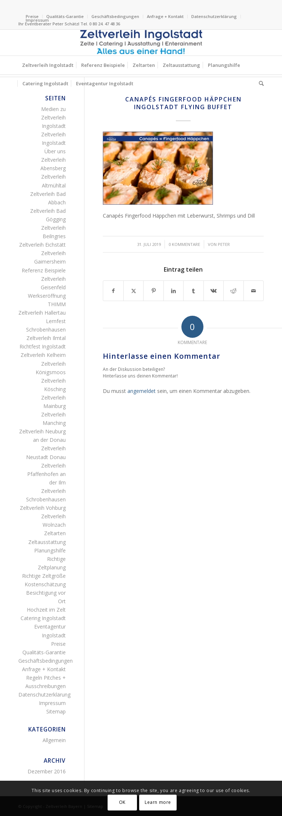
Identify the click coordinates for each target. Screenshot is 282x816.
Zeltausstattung (47, 541)
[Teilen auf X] (133, 291)
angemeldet (141, 390)
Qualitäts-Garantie (65, 16)
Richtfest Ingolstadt (42, 346)
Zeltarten (55, 533)
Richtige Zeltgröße (44, 575)
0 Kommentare (184, 244)
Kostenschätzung (45, 584)
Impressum (37, 20)
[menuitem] (65, 16)
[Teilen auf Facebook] (113, 291)
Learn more (158, 802)
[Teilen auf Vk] (213, 291)
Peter (224, 244)
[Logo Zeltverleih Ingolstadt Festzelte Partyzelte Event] (141, 43)
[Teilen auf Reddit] (233, 291)
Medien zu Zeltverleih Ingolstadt (53, 117)
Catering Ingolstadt (43, 618)
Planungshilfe (50, 550)
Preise (58, 643)
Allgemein (54, 740)
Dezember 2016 (47, 771)
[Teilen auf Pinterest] (153, 291)
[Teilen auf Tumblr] (193, 291)
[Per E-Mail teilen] (253, 291)
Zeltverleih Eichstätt (42, 244)
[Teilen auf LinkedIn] (173, 291)
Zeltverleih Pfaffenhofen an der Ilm (46, 474)
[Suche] (259, 83)
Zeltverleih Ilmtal (46, 337)
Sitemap (56, 711)
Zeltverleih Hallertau (42, 312)
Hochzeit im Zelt (46, 609)
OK (122, 802)
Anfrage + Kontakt (165, 16)
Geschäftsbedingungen (115, 16)
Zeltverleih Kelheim (43, 354)
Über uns (55, 151)
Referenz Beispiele (44, 270)
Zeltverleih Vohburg (43, 507)
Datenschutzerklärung (214, 16)
